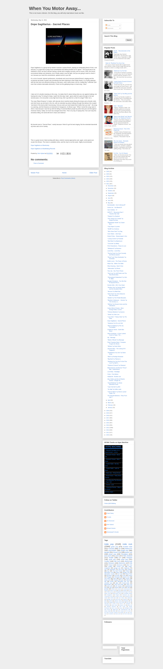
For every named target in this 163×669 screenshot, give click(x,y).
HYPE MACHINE (113, 447)
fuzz (108, 571)
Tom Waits (128, 611)
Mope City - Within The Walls (115, 263)
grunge (106, 589)
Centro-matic (125, 583)
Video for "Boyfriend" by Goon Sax (114, 63)
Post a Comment (39, 163)
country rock (120, 566)
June (109, 200)
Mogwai (111, 602)
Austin (112, 581)
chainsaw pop (125, 594)
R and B (114, 603)
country (127, 578)
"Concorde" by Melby (113, 243)
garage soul (110, 599)
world (110, 600)
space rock (107, 593)
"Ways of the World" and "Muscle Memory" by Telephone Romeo (123, 117)
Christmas (106, 605)
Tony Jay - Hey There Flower (115, 271)
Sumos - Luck (110, 484)
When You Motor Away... (55, 8)
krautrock (127, 596)
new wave (107, 578)
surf (105, 569)
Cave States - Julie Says (114, 233)
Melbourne (128, 548)
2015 (107, 422)
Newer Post (35, 173)
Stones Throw (118, 600)
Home (64, 173)
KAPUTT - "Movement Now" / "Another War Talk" (115, 213)
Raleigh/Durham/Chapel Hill (123, 592)
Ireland (130, 575)
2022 (107, 181)
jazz (122, 580)
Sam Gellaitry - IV (112, 210)
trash (126, 612)
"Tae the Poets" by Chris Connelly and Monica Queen (116, 254)
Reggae (109, 577)
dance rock (113, 590)
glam (117, 583)
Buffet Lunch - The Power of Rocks (117, 261)
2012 (107, 430)
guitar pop (114, 547)
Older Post (93, 173)
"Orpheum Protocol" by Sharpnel (116, 365)
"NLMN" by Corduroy (113, 229)
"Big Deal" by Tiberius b (113, 359)
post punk (107, 556)
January (110, 407)
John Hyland (110, 524)
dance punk (118, 613)
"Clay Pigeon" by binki (113, 226)
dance (118, 572)
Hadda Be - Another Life (114, 376)
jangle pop (124, 550)
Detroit (116, 587)
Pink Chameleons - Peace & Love (116, 246)
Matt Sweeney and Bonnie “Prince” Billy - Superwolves (117, 368)
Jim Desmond (110, 520)
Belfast (113, 589)
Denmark (117, 577)
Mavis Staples (121, 611)
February (110, 405)
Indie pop (109, 544)
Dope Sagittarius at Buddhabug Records (43, 148)
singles (110, 566)
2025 (107, 174)
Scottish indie (127, 547)
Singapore (109, 594)
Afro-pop (106, 603)
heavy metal (107, 611)
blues (120, 578)
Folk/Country (110, 592)
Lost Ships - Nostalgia (113, 371)
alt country (119, 586)
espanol (125, 599)
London (106, 561)
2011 (107, 432)
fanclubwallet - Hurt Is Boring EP (116, 205)
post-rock (118, 599)
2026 (107, 171)
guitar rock (128, 552)
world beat (113, 597)
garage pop (117, 568)
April (109, 400)
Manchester (107, 584)
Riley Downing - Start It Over (115, 266)
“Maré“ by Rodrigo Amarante (115, 356)
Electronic (122, 563)
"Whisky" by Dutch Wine (114, 346)
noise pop (124, 559)
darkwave (129, 597)
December (111, 185)
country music (118, 596)
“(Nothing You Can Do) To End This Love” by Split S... (117, 362)
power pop (112, 554)
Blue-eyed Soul (117, 593)
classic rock (123, 605)
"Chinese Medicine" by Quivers (116, 312)
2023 (107, 179)
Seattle (111, 557)
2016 (107, 420)
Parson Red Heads (120, 602)
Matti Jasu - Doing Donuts (113, 473)
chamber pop (108, 583)
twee (114, 578)
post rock (110, 586)
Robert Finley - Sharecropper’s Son (117, 236)
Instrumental (127, 589)
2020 (107, 410)
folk (131, 563)
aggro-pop (115, 609)
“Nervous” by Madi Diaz (113, 291)
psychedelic (112, 550)
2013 (107, 427)
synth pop (112, 559)
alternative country (109, 574)
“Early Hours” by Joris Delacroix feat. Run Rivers (116, 294)
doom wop (114, 608)
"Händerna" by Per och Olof (115, 323)
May (109, 202)
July (109, 198)
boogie (117, 594)
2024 (107, 176)
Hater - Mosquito (118, 106)
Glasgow (129, 557)
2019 (107, 413)
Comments (109, 28)
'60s (110, 587)
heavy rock (107, 580)
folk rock (117, 561)
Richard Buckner (111, 606)
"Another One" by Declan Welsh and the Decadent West (116, 288)
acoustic (117, 575)
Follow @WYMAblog (110, 503)
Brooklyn (109, 575)
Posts (108, 25)
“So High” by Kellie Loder (114, 389)
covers (130, 590)
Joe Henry (121, 597)
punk (117, 556)
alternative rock (108, 572)
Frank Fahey (110, 513)
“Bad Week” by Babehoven (114, 241)
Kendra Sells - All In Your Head (115, 285)
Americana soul (108, 596)
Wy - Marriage (111, 337)
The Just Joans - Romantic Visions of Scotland (121, 141)
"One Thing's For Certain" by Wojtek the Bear (115, 219)
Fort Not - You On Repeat (121, 153)
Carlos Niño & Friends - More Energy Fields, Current (115, 308)
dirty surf (130, 605)
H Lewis (109, 517)
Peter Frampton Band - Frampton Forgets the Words (116, 343)
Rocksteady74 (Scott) (113, 532)
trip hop (128, 602)
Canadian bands (128, 593)
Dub (120, 590)
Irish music (122, 606)
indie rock (127, 544)
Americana (120, 565)
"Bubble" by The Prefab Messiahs (116, 297)
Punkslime (111, 613)
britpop (106, 590)
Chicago (116, 580)
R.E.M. (121, 603)
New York (129, 565)
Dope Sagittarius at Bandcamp (40, 145)
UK (120, 548)
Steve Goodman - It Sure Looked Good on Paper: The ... (116, 334)
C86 (128, 587)
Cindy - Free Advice (112, 374)
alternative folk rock (123, 581)
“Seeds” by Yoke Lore (113, 314)
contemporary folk (125, 609)
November (111, 188)
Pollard (127, 571)
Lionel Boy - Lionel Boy (113, 250)
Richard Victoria (111, 528)
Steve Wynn (115, 605)
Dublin (124, 590)
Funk (124, 575)
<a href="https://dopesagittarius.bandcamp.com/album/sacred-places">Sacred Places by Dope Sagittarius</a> (64, 89)
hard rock (129, 584)
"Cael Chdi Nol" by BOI (113, 387)
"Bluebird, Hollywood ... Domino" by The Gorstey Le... (117, 300)
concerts (128, 603)
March (110, 402)
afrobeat (126, 600)
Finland (111, 565)
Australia (111, 548)
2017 (107, 418)
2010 (107, 435)
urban (114, 611)
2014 (107, 425)
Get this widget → (110, 492)
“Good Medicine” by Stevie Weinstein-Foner (114, 383)
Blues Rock (129, 574)
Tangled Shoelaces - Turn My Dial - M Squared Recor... (117, 281)
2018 (107, 415)
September (111, 193)
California (126, 568)
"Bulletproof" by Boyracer (114, 248)
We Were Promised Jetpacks (111, 612)
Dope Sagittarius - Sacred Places (116, 321)
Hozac (120, 608)
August (110, 195)
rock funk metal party (127, 613)
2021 (107, 183)
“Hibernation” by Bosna (113, 268)
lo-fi (120, 557)
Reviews (111, 563)
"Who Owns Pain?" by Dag (114, 231)
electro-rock (126, 577)
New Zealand (127, 556)
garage (106, 552)
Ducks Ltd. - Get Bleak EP (114, 207)
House (119, 589)
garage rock (126, 572)
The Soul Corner (117, 571)
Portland (130, 569)
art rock (120, 574)
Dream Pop (117, 552)
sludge (121, 612)
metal (105, 597)
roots (122, 587)
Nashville (112, 569)
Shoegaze (124, 554)
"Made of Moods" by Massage (115, 340)
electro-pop (128, 561)
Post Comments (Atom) (68, 178)
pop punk (121, 569)
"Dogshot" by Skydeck (113, 216)
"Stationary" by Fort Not (120, 70)
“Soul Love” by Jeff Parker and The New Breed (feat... (117, 274)
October (110, 190)
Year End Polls (118, 584)
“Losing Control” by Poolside (115, 238)
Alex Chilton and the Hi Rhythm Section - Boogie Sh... (116, 379)
